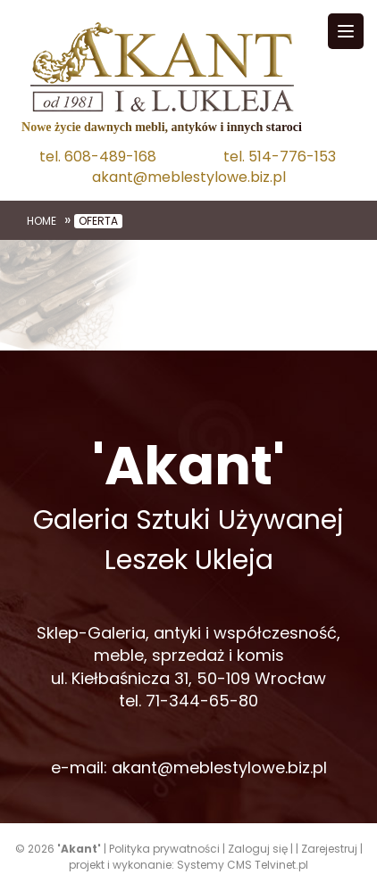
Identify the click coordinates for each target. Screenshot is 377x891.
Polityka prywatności (164, 848)
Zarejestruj (329, 848)
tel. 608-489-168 (97, 157)
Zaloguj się (258, 848)
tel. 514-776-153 (279, 157)
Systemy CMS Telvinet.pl (242, 864)
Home (41, 221)
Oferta (98, 221)
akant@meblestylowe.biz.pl (189, 177)
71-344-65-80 (202, 700)
